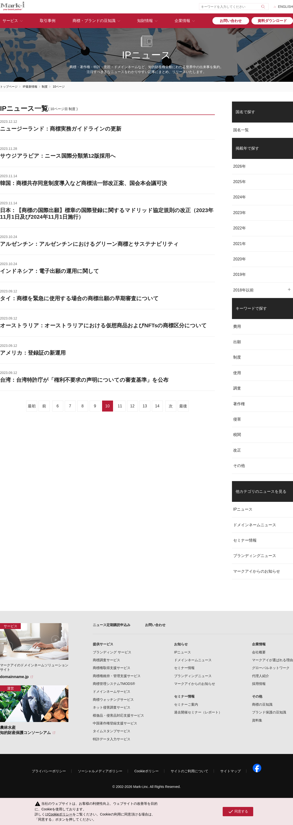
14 (157, 406)
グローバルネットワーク (271, 668)
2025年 (239, 182)
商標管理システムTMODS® (114, 684)
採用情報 (259, 684)
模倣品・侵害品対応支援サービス (118, 715)
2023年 (239, 213)
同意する (238, 812)
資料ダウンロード (272, 21)
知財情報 (145, 21)
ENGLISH (285, 7)
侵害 (237, 419)
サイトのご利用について (189, 771)
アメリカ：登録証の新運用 (33, 353)
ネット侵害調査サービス (111, 707)
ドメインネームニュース (254, 525)
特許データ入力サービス (111, 739)
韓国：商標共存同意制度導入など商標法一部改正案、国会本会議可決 (83, 183)
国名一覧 (241, 130)
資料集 (257, 720)
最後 (183, 406)
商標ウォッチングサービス (113, 699)
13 (145, 406)
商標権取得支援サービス (111, 668)
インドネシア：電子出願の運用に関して (49, 271)
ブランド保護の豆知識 (269, 712)
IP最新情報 (30, 86)
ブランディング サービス (112, 652)
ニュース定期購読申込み (111, 625)
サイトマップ (230, 771)
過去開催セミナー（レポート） (198, 712)
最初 (32, 406)
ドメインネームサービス (111, 691)
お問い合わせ (231, 21)
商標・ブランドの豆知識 (94, 21)
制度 (45, 86)
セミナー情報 (245, 540)
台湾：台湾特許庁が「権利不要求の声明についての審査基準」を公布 (84, 380)
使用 (237, 373)
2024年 (239, 197)
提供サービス (103, 644)
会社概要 (259, 652)
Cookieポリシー (146, 771)
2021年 (239, 244)
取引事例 (47, 21)
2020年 (239, 259)
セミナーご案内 (186, 704)
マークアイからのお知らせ (256, 571)
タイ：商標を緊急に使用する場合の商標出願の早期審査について (79, 298)
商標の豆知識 (262, 704)
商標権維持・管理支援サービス (117, 676)
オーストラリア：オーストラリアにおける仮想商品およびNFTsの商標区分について (103, 325)
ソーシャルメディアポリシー (100, 771)
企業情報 (182, 21)
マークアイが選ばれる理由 (272, 660)
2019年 (239, 274)
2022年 (239, 228)
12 (132, 406)
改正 (237, 450)
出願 (237, 342)
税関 (237, 435)
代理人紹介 (260, 676)
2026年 (239, 166)
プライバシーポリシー (49, 771)
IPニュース (242, 509)
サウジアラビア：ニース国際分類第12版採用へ (58, 156)
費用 (237, 326)
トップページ (9, 86)
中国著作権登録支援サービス (115, 723)
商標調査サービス (106, 660)
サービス (10, 21)
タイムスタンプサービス (111, 731)
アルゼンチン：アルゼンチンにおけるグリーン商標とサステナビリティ (89, 244)
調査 (237, 388)
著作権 (239, 404)
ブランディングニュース (254, 556)
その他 (239, 466)
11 (120, 406)
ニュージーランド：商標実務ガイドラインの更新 (60, 129)
